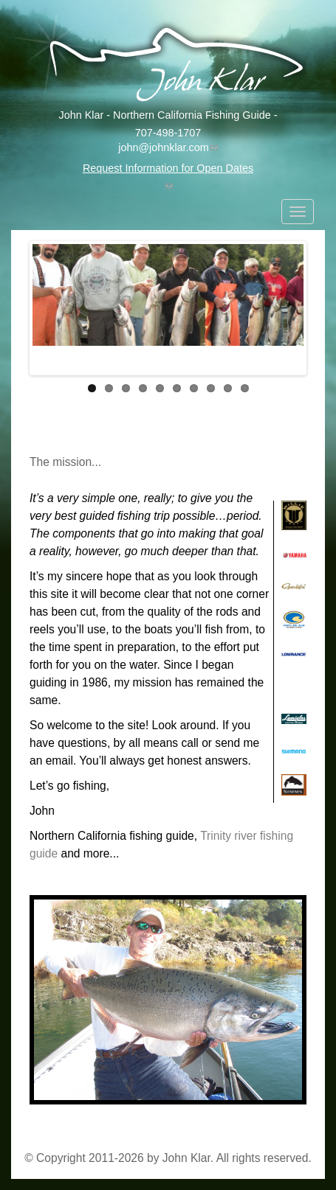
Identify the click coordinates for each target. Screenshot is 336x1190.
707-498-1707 (168, 133)
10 (245, 388)
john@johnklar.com (168, 147)
